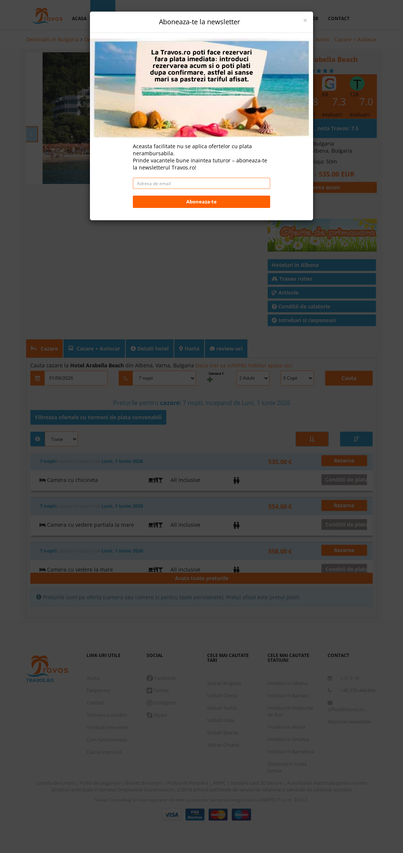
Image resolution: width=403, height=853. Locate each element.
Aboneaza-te (201, 201)
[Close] (305, 20)
